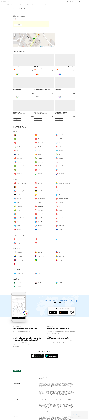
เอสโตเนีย (47, 405)
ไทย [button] (87, 1)
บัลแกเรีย (61, 404)
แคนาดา (60, 392)
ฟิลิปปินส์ (52, 385)
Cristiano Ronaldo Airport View (42, 89)
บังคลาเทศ (57, 383)
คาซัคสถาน (59, 384)
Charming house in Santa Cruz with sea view (66, 66)
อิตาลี (58, 390)
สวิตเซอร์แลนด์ (65, 404)
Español (56, 377)
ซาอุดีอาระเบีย (64, 385)
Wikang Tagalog (44, 377)
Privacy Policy (75, 414)
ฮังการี (42, 390)
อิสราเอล (40, 384)
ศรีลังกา (65, 384)
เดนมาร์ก (43, 405)
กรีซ (39, 390)
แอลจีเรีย (56, 394)
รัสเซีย (57, 392)
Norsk (68, 377)
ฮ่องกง (66, 383)
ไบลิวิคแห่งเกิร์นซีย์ (69, 405)
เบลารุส (51, 392)
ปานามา (67, 392)
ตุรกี (49, 386)
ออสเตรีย (44, 404)
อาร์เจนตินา (44, 393)
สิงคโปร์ (68, 385)
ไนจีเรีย (66, 394)
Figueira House (38, 112)
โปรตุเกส (63, 391)
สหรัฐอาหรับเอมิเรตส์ (42, 383)
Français (48, 377)
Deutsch (52, 377)
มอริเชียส (63, 394)
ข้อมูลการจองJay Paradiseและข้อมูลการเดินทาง (25, 12)
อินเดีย (44, 384)
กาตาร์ (59, 385)
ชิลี (50, 393)
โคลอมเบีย (53, 393)
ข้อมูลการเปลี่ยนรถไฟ (64, 1)
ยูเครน (54, 392)
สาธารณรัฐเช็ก (71, 404)
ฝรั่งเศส (58, 405)
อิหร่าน (47, 384)
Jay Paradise (19, 8)
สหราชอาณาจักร (62, 405)
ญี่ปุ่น (49, 384)
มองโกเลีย (71, 384)
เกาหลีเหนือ (65, 386)
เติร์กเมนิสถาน (46, 386)
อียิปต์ (60, 394)
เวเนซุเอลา (44, 394)
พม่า (68, 384)
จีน (60, 383)
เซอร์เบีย (70, 391)
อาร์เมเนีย (48, 383)
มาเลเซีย (48, 385)
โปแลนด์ (59, 391)
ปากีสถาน (56, 385)
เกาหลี (55, 384)
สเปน (51, 405)
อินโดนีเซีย (70, 383)
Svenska (71, 377)
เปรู (47, 394)
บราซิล (40, 394)
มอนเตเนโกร (41, 391)
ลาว (62, 384)
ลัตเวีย (69, 390)
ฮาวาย (40, 393)
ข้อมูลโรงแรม (72, 1)
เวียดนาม (55, 386)
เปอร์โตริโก (58, 393)
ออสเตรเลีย (50, 394)
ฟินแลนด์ (54, 405)
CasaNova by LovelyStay (61, 112)
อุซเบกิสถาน (60, 386)
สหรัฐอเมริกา (72, 392)
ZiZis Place (37, 66)
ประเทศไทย (41, 386)
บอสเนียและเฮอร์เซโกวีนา (51, 404)
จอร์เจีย (63, 383)
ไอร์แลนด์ (49, 390)
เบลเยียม (57, 404)
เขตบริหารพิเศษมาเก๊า (42, 385)
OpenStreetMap (44, 46)
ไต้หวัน (52, 386)
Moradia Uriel (16, 112)
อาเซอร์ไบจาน (53, 383)
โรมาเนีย (67, 391)
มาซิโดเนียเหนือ (46, 391)
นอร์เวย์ (56, 391)
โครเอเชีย (45, 390)
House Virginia (17, 89)
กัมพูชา (52, 384)
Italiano (59, 377)
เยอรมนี (40, 405)
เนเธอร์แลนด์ (52, 391)
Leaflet (40, 46)
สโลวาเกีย (47, 392)
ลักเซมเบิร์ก (65, 390)
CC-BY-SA (53, 46)
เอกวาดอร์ (62, 393)
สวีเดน (40, 392)
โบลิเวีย (48, 393)
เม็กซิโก (64, 392)
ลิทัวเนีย (61, 390)
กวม (53, 394)
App (84, 1)
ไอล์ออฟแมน (54, 390)
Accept (79, 416)
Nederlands (41, 378)
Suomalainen (64, 377)
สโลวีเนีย (43, 392)
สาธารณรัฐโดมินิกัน (68, 393)
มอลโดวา (72, 390)
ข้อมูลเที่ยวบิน (79, 1)
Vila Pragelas (58, 89)
